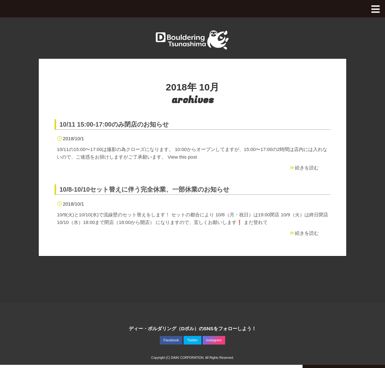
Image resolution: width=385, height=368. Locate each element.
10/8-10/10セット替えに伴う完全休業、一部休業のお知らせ (144, 189)
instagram (214, 340)
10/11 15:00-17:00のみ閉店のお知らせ (114, 124)
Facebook (171, 340)
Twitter (192, 340)
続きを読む (304, 167)
